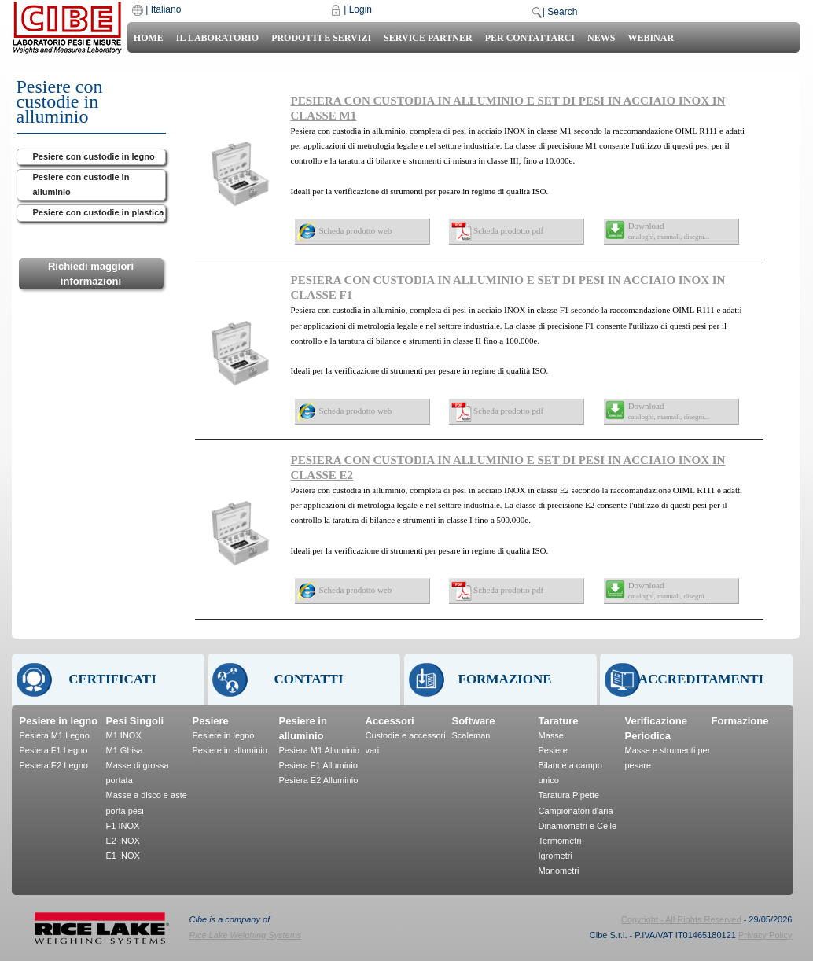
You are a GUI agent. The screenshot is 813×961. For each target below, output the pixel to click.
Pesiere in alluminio (230, 750)
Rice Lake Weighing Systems (245, 935)
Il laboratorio (217, 37)
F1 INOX (123, 825)
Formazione (740, 721)
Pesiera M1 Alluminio (319, 750)
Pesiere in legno (59, 721)
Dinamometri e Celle (578, 825)
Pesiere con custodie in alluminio (81, 184)
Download (669, 231)
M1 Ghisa (124, 750)
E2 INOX (123, 840)
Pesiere (211, 721)
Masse (551, 735)
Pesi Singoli (135, 721)
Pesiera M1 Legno (55, 735)
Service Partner (428, 37)
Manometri (559, 870)
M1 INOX (124, 735)
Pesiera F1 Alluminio (318, 765)
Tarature (559, 721)
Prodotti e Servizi (321, 37)
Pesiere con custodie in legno (94, 156)
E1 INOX (123, 855)
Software (473, 721)
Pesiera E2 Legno (54, 765)
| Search (560, 11)
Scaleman (471, 735)
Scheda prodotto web (355, 230)
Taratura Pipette (569, 795)
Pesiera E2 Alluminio (319, 780)
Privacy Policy (765, 935)
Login (360, 9)
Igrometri (555, 855)
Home (149, 37)
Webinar (650, 37)
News (601, 37)
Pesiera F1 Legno (54, 750)
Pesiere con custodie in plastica (98, 212)
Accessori (390, 721)
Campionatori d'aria (576, 811)
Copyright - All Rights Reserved (681, 919)
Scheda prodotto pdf (508, 230)
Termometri (560, 840)
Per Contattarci (530, 37)
